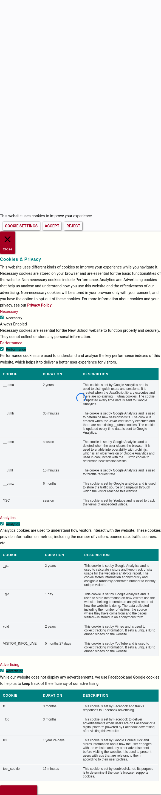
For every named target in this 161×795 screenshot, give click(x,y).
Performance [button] (11, 343)
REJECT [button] (73, 226)
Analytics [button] (8, 518)
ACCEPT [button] (52, 226)
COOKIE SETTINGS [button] (21, 226)
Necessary (14, 318)
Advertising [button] (9, 664)
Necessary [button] (9, 311)
